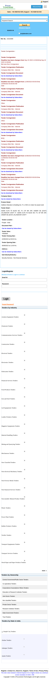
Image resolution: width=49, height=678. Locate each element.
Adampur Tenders (7, 648)
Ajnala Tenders (6, 656)
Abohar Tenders (6, 640)
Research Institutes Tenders (11, 609)
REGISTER (37, 7)
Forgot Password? (8, 304)
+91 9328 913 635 (17, 12)
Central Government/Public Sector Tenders (15, 579)
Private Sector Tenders (9, 604)
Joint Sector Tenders (9, 596)
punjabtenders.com (25, 33)
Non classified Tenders (9, 600)
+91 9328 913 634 (35, 12)
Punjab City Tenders (10, 631)
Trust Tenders (7, 617)
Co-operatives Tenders (9, 584)
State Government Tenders (11, 613)
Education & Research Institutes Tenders (15, 592)
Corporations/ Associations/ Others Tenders (16, 588)
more (43, 570)
